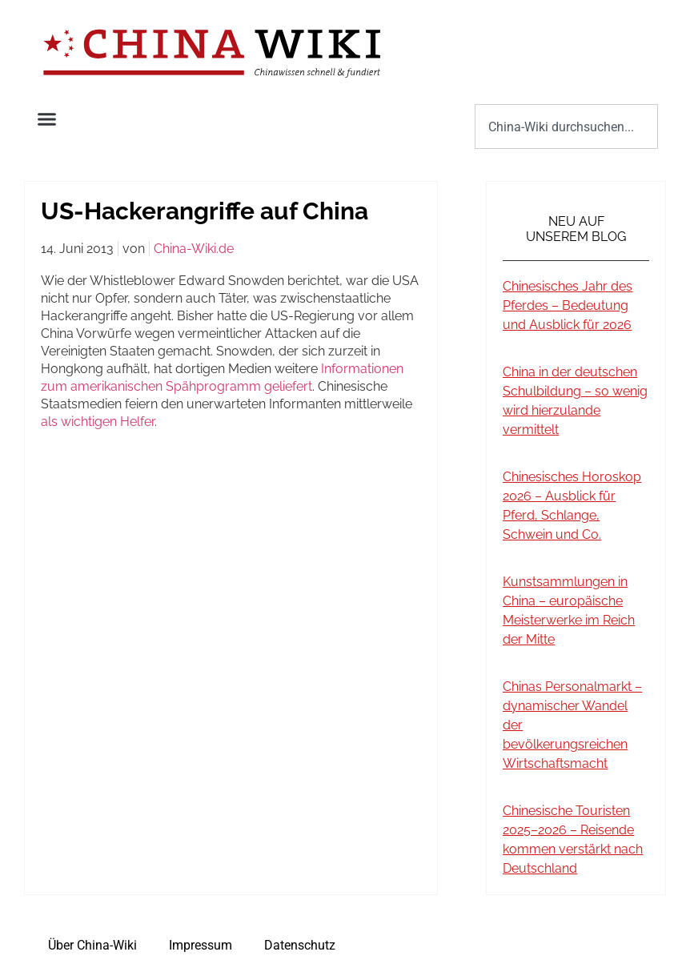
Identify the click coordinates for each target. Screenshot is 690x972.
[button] (47, 119)
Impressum (200, 945)
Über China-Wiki (92, 945)
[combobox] (566, 126)
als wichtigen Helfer (97, 421)
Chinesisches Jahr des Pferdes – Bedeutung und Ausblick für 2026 (567, 305)
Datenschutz (299, 945)
